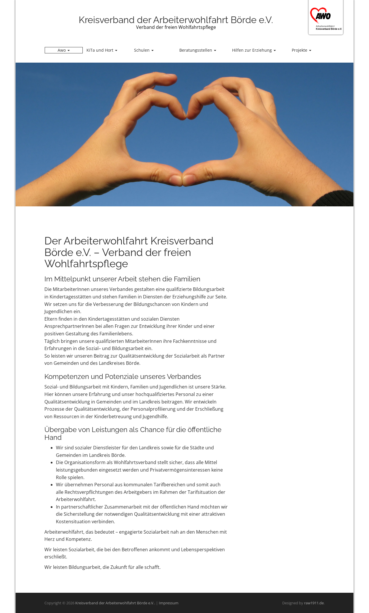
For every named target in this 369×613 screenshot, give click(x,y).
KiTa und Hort (101, 50)
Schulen (144, 50)
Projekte (301, 50)
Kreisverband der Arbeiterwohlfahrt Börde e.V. (176, 19)
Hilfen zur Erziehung (254, 50)
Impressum (168, 602)
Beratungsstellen (197, 50)
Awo (64, 50)
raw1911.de (314, 602)
